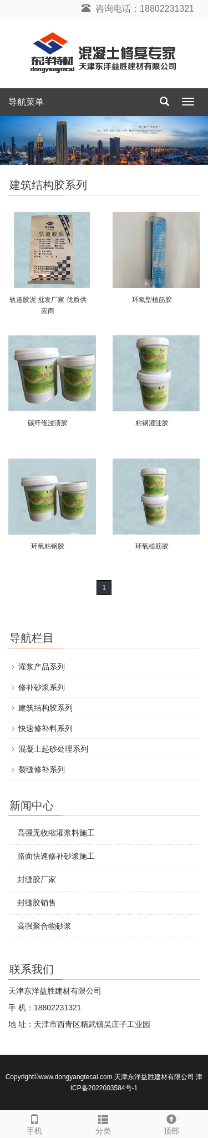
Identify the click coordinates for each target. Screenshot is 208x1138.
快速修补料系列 (45, 728)
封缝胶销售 (36, 902)
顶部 (172, 1123)
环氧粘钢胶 (47, 546)
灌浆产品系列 (41, 666)
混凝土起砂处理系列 (53, 748)
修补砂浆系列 (41, 687)
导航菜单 (26, 102)
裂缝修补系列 (41, 769)
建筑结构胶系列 (45, 707)
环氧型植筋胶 (152, 300)
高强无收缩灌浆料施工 (56, 832)
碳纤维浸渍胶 (48, 423)
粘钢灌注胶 (152, 423)
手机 (34, 1123)
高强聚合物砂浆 (44, 926)
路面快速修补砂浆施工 (56, 856)
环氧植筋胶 (152, 546)
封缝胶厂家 (36, 879)
